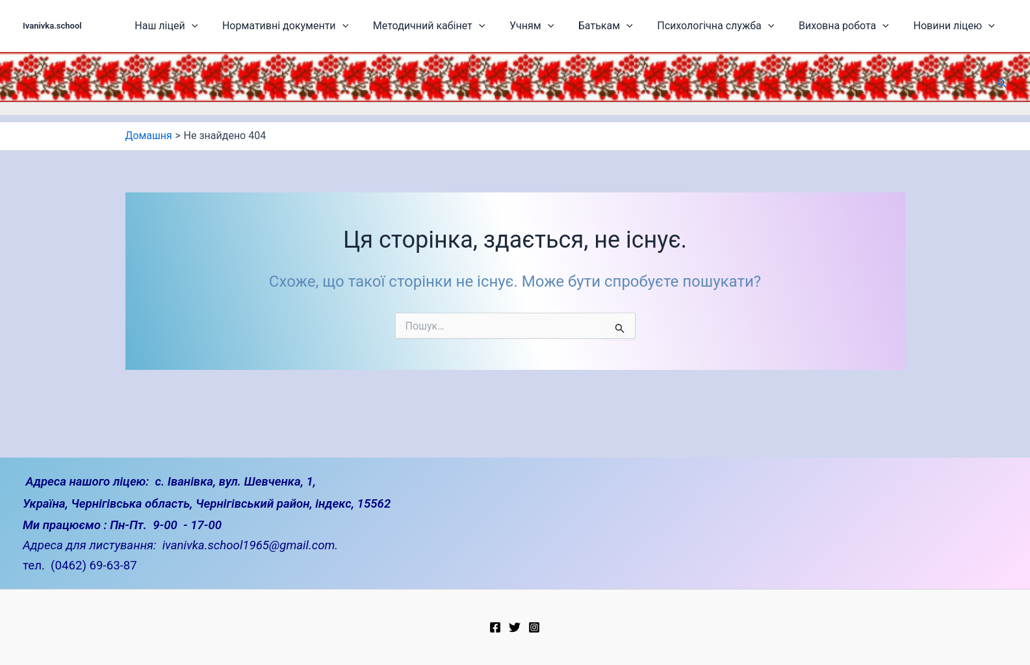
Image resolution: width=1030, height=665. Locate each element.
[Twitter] (515, 627)
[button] (1002, 83)
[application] (246, 26)
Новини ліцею (956, 26)
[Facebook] (495, 627)
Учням (564, 26)
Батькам (630, 26)
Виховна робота (853, 26)
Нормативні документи (333, 26)
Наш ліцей (221, 26)
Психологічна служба (733, 26)
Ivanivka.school (52, 26)
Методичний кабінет (469, 26)
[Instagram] (534, 627)
